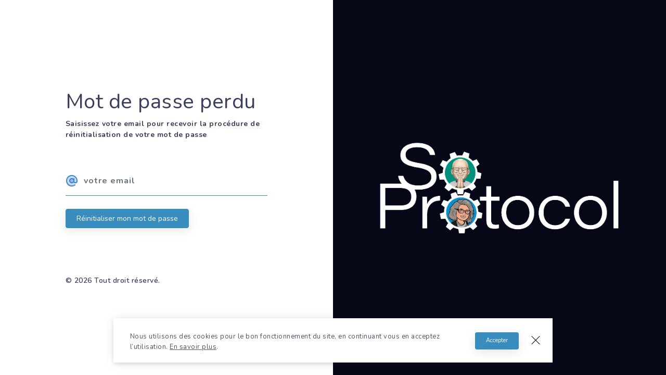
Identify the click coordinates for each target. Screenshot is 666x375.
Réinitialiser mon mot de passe (127, 218)
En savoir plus (193, 347)
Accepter (497, 340)
